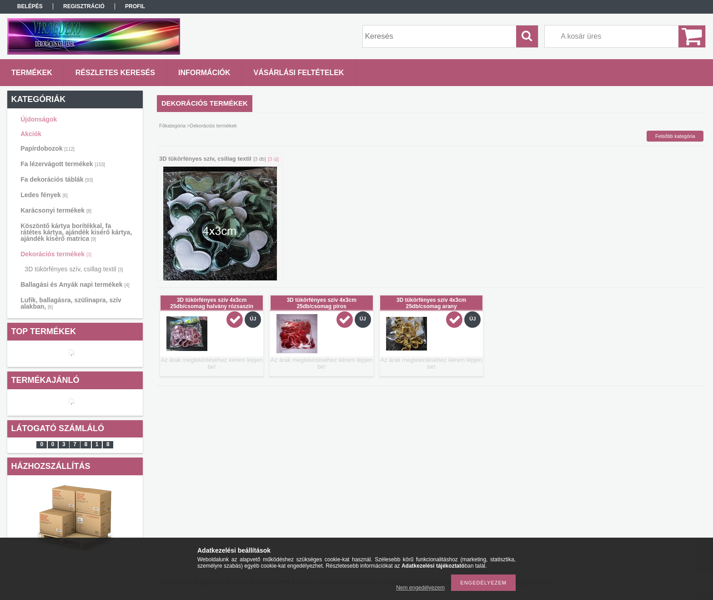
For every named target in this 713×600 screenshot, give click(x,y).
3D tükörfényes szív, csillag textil (74, 269)
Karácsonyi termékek (55, 210)
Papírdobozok (47, 148)
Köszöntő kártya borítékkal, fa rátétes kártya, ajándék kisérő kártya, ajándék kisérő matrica (76, 232)
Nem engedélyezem (420, 588)
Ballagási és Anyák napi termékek (74, 284)
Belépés (30, 6)
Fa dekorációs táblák (56, 179)
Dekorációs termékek (55, 254)
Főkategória (172, 125)
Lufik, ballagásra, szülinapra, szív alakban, (70, 303)
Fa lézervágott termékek (62, 164)
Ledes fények (44, 194)
